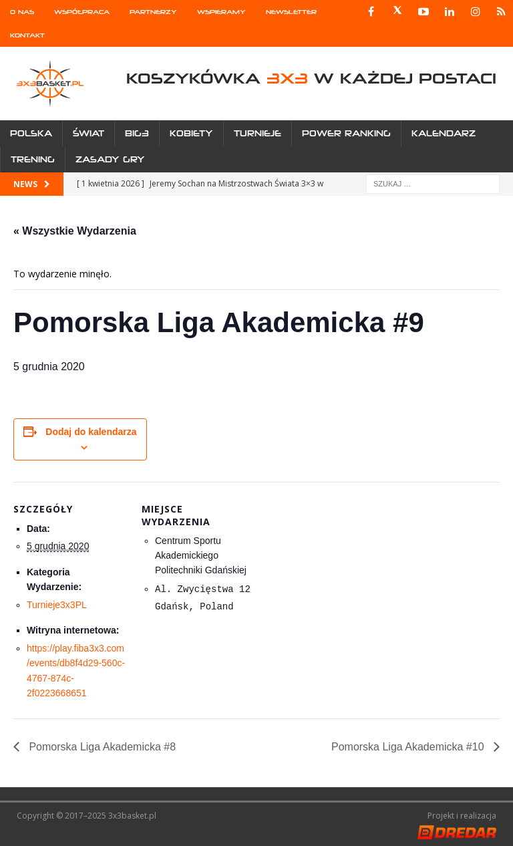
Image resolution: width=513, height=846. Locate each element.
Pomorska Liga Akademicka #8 (101, 746)
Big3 (137, 133)
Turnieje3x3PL (57, 604)
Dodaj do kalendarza (90, 431)
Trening (33, 159)
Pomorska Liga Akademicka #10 (409, 746)
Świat (88, 133)
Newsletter (291, 11)
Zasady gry (110, 159)
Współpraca (82, 11)
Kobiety (191, 133)
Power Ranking (346, 133)
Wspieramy (221, 11)
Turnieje (257, 133)
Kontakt (27, 35)
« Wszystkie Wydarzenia (74, 231)
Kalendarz (443, 133)
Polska (31, 133)
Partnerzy (153, 11)
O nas (22, 11)
